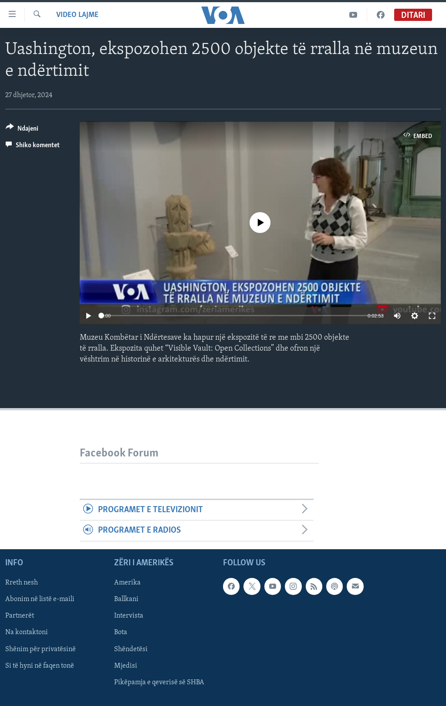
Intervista (128, 615)
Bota (120, 632)
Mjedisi (125, 665)
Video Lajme (77, 15)
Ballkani (126, 599)
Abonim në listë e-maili (39, 599)
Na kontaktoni (26, 632)
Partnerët (19, 615)
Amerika (127, 582)
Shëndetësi (131, 648)
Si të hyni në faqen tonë (39, 665)
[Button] (22, 130)
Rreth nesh (21, 582)
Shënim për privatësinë (40, 648)
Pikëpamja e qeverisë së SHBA (159, 682)
